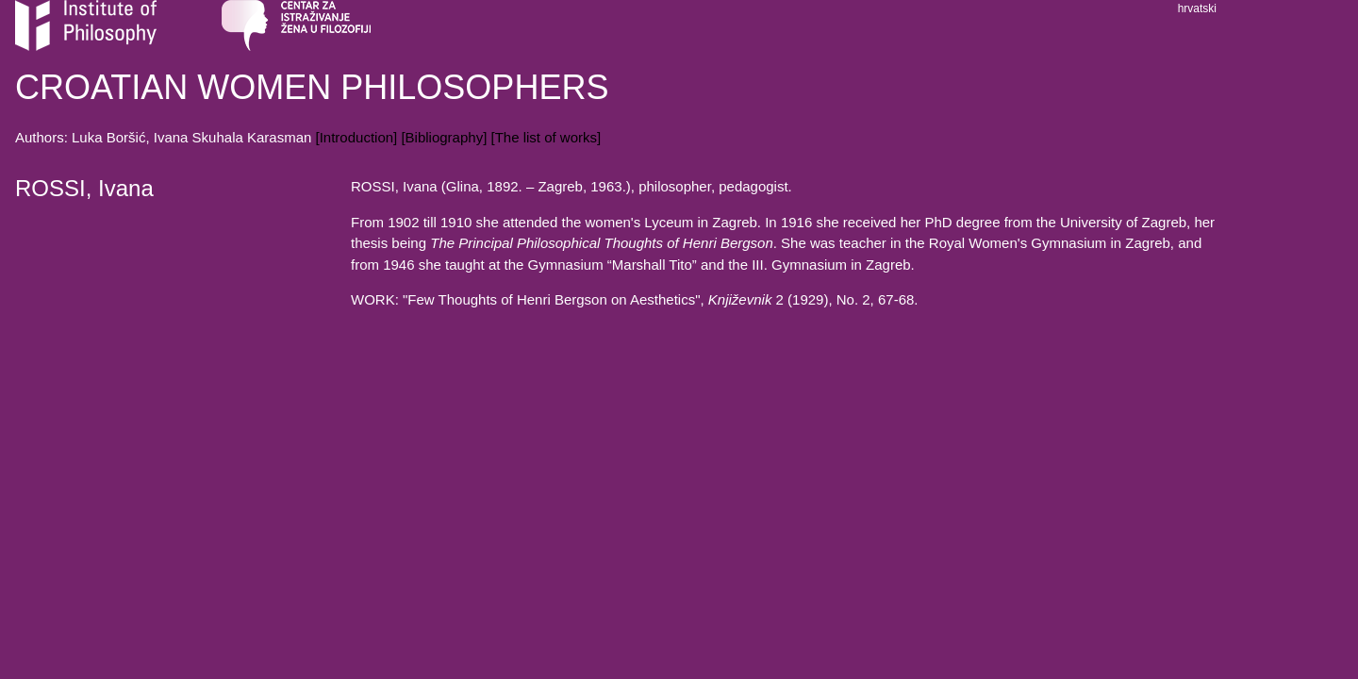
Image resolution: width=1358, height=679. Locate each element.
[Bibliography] (444, 137)
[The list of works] (545, 137)
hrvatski (1197, 8)
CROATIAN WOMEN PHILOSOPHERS (311, 87)
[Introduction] (357, 137)
